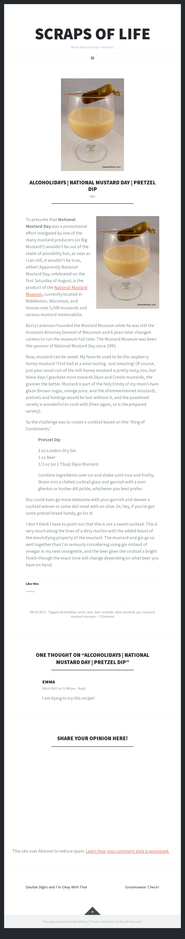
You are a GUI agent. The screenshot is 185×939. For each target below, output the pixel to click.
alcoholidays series (72, 612)
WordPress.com (130, 928)
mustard (148, 612)
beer (90, 612)
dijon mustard (125, 612)
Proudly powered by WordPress (65, 928)
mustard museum (83, 616)
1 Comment (106, 616)
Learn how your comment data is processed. (127, 851)
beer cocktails (104, 612)
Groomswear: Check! (139, 887)
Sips (92, 196)
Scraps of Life (92, 34)
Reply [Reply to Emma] (82, 688)
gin (138, 612)
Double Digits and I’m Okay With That (56, 890)
